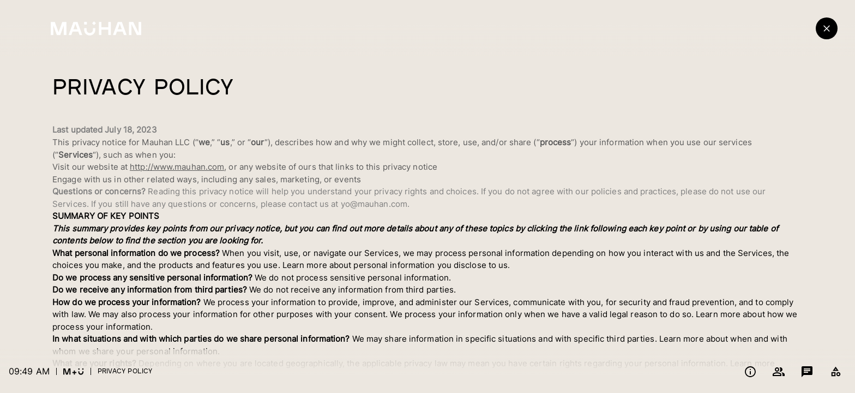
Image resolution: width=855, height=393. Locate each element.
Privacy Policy (125, 371)
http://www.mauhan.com (177, 167)
